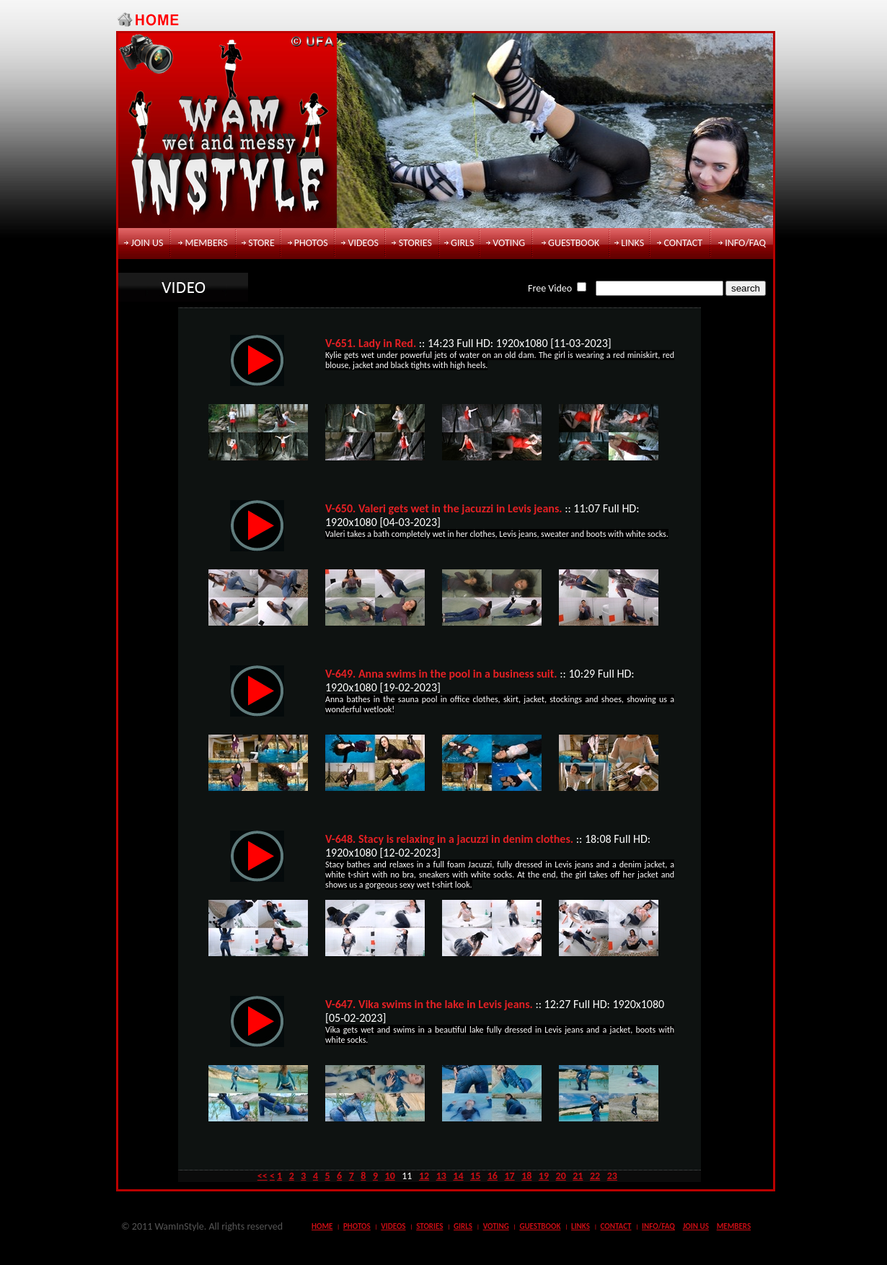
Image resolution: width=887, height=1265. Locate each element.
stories (415, 243)
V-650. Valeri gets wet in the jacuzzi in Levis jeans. (443, 508)
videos (363, 243)
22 (595, 1176)
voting (509, 243)
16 (492, 1176)
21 (578, 1176)
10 (390, 1176)
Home (322, 1226)
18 (526, 1176)
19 (544, 1176)
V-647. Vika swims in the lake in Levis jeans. (429, 1004)
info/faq (745, 243)
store (261, 243)
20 (561, 1176)
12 (424, 1176)
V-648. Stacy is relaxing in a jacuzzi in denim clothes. (449, 839)
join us (147, 243)
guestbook (573, 243)
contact (682, 243)
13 (441, 1176)
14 (458, 1176)
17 (509, 1176)
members (206, 243)
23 (612, 1176)
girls (462, 243)
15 (475, 1176)
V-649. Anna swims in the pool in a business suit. (441, 673)
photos (311, 243)
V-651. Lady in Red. (370, 343)
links (632, 243)
